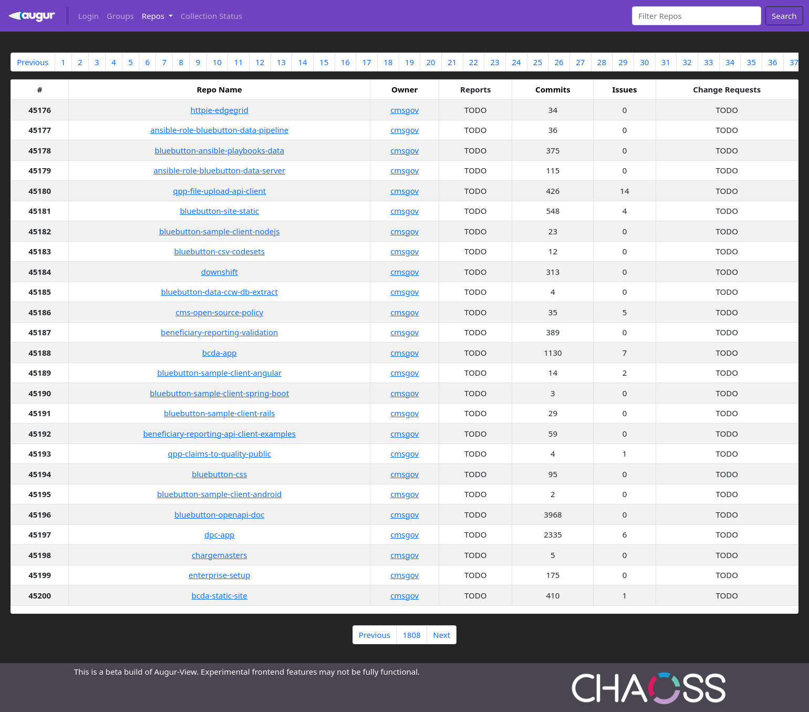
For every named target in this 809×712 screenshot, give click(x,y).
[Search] (697, 15)
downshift (219, 271)
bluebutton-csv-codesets (219, 251)
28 (601, 62)
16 (345, 62)
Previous (32, 62)
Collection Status (211, 16)
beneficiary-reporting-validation (219, 332)
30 (644, 62)
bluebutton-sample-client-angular (219, 372)
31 (665, 62)
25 (537, 62)
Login (88, 16)
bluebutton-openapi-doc (219, 514)
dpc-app (219, 534)
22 (473, 62)
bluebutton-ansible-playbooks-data (219, 150)
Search (784, 16)
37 (794, 62)
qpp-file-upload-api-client (219, 190)
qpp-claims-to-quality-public (219, 453)
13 (281, 62)
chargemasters (219, 555)
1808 (411, 635)
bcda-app (219, 352)
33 (708, 62)
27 (580, 62)
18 (387, 62)
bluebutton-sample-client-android (219, 494)
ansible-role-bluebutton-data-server (219, 170)
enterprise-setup (219, 575)
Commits (553, 89)
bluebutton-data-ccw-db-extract (219, 291)
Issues (624, 89)
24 (516, 62)
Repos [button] (154, 16)
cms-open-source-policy (219, 312)
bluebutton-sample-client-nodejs (219, 231)
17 (366, 62)
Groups (120, 16)
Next (441, 635)
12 (259, 62)
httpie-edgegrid (219, 110)
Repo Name (219, 89)
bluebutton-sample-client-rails (219, 413)
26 (559, 62)
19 (409, 62)
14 (302, 62)
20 (430, 62)
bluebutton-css (219, 474)
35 (751, 62)
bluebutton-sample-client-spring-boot (219, 393)
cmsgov (404, 110)
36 (772, 62)
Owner (404, 89)
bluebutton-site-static (219, 210)
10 (217, 62)
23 (494, 62)
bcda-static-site (219, 595)
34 (729, 62)
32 (687, 62)
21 (452, 62)
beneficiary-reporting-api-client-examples (219, 433)
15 (323, 62)
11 (238, 62)
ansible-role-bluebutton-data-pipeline (219, 130)
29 (623, 62)
